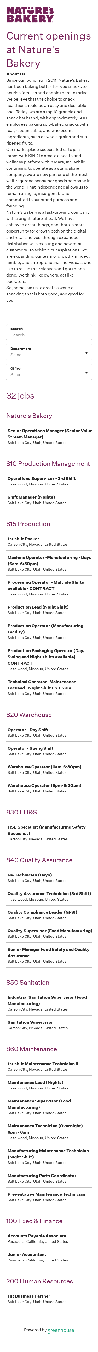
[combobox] (10, 329)
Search (16, 303)
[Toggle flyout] (86, 327)
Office (15, 343)
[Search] (49, 310)
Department (19, 323)
